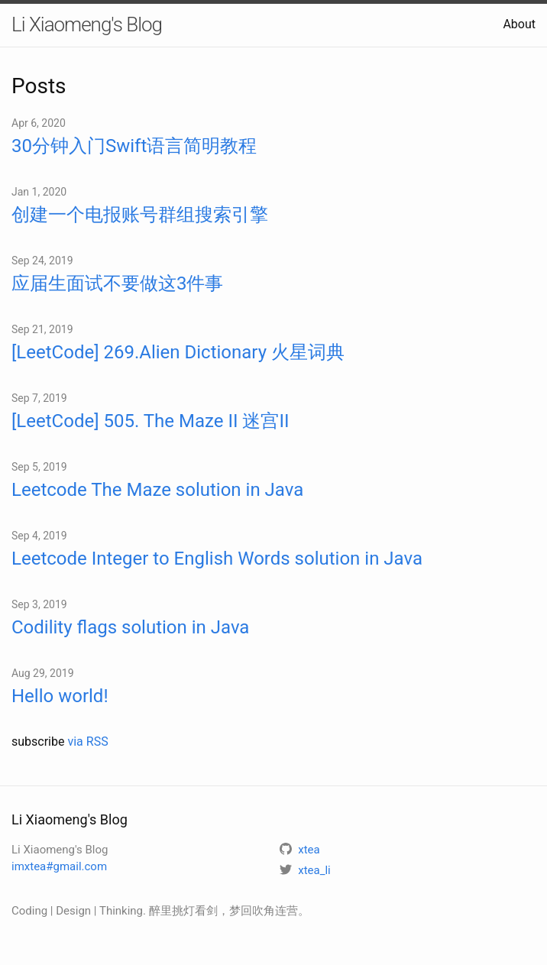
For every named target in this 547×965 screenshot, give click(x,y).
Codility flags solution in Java (130, 627)
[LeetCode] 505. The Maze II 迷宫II (150, 421)
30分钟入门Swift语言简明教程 (134, 146)
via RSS (87, 741)
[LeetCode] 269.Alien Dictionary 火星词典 (178, 352)
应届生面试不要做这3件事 (117, 283)
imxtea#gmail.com (59, 866)
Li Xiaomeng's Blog (86, 24)
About (519, 24)
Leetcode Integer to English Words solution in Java (216, 558)
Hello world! (59, 696)
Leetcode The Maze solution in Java (157, 489)
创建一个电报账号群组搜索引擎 (139, 214)
